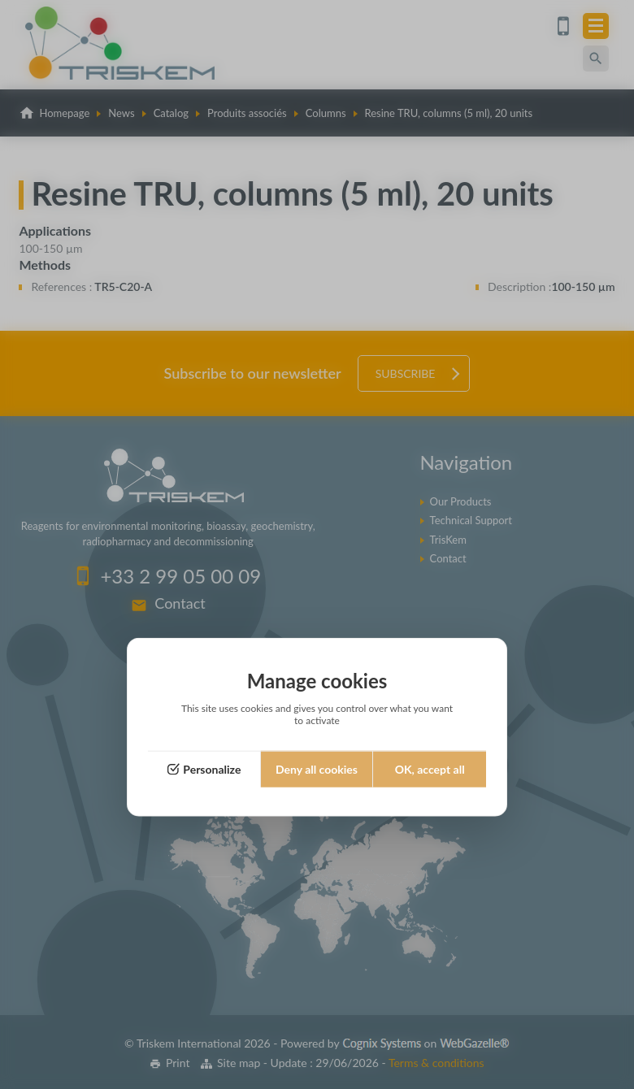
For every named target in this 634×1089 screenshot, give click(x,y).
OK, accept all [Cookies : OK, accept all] (430, 769)
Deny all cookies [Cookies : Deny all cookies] (317, 769)
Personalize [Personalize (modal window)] (212, 769)
